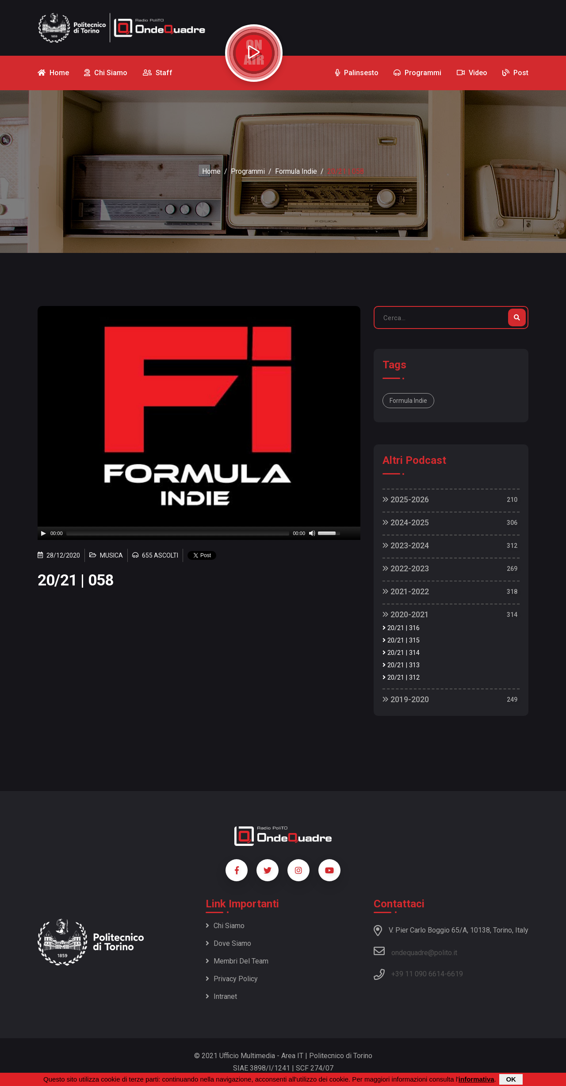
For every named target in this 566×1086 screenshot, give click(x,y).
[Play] (43, 533)
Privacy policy (232, 979)
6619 (455, 974)
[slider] (178, 533)
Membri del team (237, 961)
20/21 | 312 (401, 677)
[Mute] (312, 533)
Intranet (221, 996)
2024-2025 (405, 522)
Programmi (248, 171)
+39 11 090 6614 (417, 974)
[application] (199, 533)
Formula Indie (296, 171)
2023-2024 (405, 545)
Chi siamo (225, 926)
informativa (476, 1079)
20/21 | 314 (401, 653)
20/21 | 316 (401, 628)
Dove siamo (228, 943)
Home (211, 171)
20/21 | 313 (401, 665)
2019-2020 (405, 699)
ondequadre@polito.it (415, 951)
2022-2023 (405, 568)
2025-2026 (405, 499)
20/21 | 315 (401, 640)
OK (511, 1079)
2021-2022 (405, 591)
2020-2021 (405, 614)
